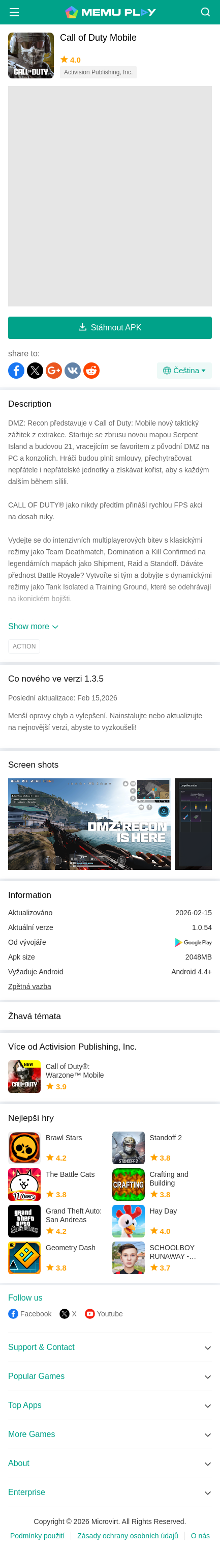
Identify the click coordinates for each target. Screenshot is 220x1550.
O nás (200, 1536)
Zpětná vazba (29, 986)
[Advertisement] (110, 196)
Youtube (110, 1314)
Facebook (35, 1314)
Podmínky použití (37, 1536)
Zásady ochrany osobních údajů (127, 1536)
